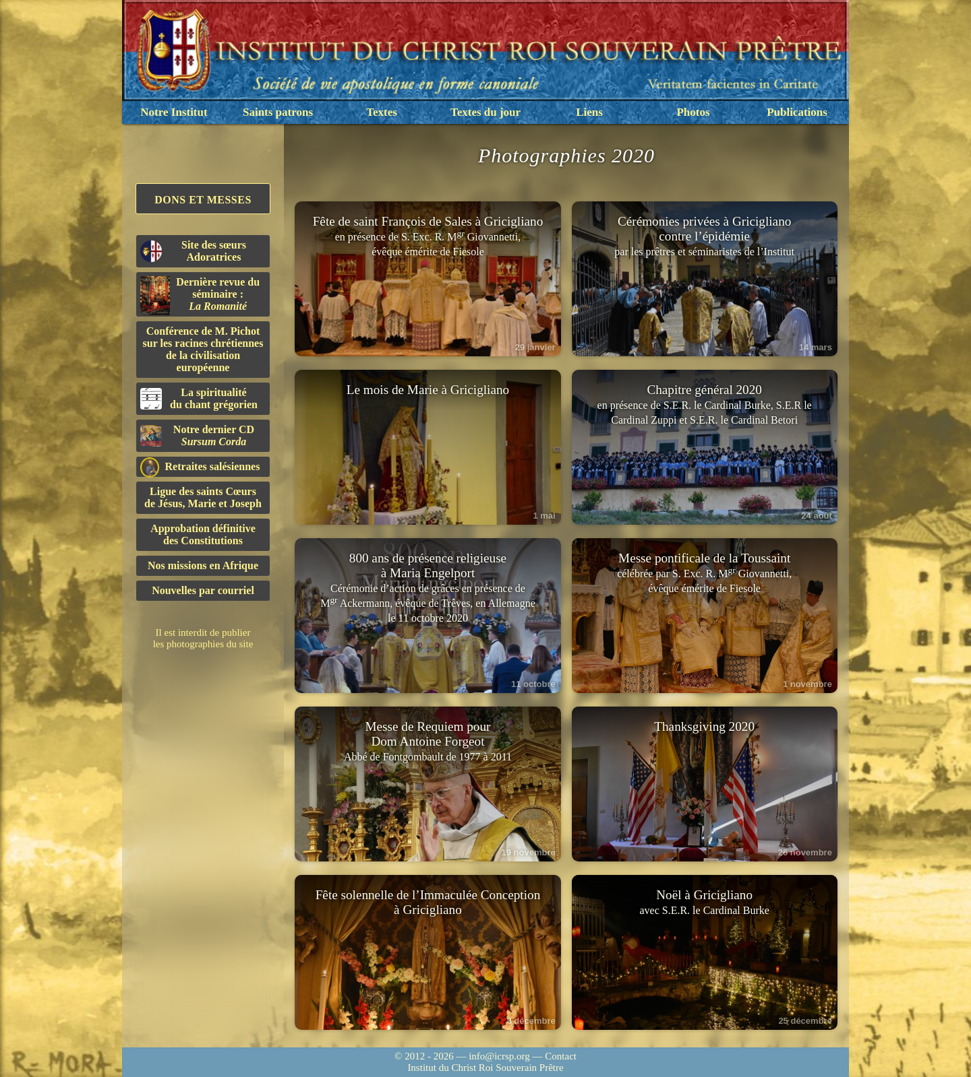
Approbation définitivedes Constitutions (203, 534)
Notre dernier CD (197, 435)
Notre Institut (173, 112)
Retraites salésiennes (200, 467)
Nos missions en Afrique (203, 565)
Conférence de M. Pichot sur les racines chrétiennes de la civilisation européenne (203, 349)
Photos (692, 112)
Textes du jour (485, 112)
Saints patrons (278, 112)
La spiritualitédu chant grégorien (199, 398)
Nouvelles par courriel (203, 590)
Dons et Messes (203, 199)
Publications (797, 112)
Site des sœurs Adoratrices (193, 251)
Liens (589, 112)
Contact (561, 1056)
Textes (381, 112)
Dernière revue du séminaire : (200, 295)
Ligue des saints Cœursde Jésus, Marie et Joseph (203, 497)
